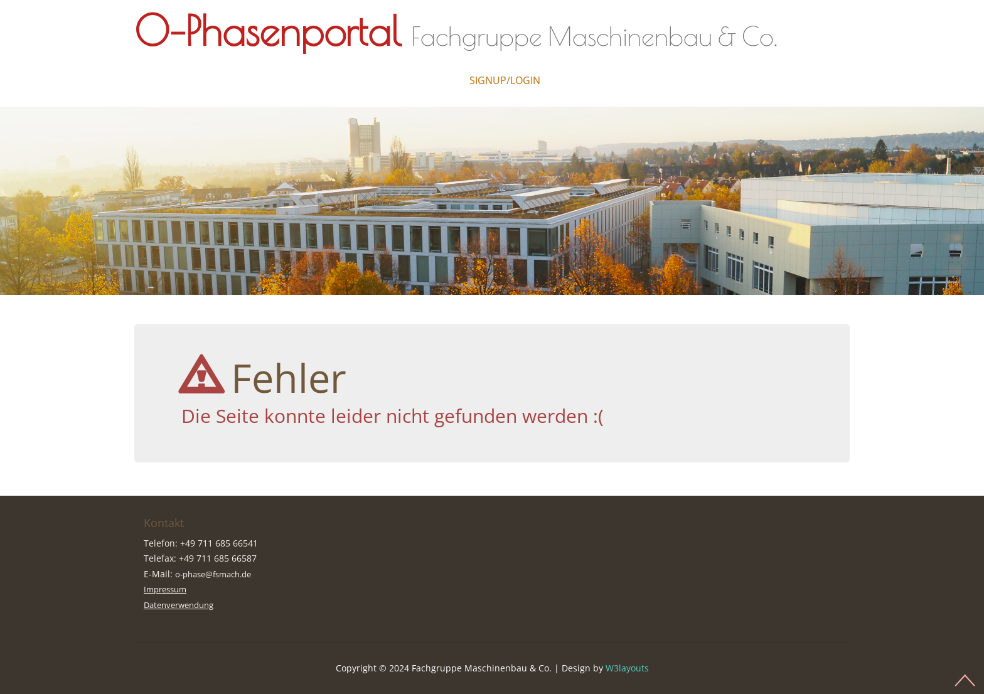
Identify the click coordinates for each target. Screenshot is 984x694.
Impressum (167, 589)
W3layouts (627, 668)
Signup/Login (504, 80)
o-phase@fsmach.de (218, 574)
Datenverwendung (183, 605)
